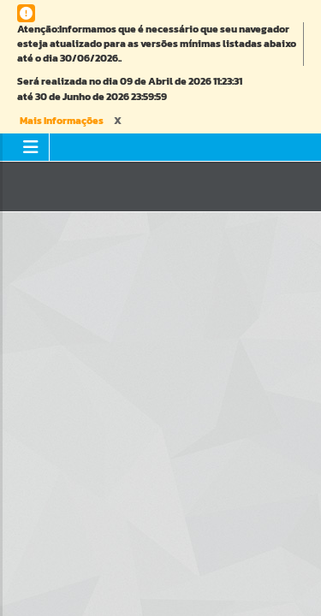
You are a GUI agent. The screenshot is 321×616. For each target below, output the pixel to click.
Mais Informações (62, 120)
